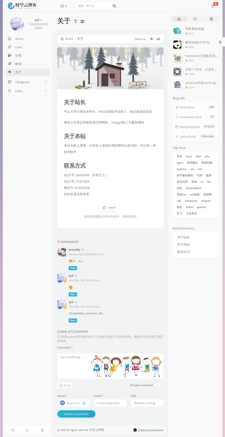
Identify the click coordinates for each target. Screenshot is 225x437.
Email (99, 396)
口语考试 (191, 213)
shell (198, 156)
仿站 (179, 188)
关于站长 (183, 237)
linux (189, 156)
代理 (199, 175)
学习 (179, 213)
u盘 (179, 200)
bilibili (189, 207)
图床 (209, 175)
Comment (65, 347)
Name (62, 396)
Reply (73, 268)
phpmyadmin (194, 188)
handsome (191, 200)
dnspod (205, 200)
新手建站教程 (185, 175)
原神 (194, 181)
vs (202, 181)
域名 (179, 207)
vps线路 (195, 194)
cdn (200, 169)
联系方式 (183, 252)
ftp (208, 181)
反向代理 (182, 181)
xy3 (71, 276)
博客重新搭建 (194, 29)
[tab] (179, 19)
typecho (181, 169)
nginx (180, 162)
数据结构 (207, 162)
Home (66, 39)
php (207, 156)
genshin (201, 207)
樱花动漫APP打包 (197, 42)
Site (133, 396)
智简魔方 (192, 162)
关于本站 (183, 245)
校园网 (207, 194)
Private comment (141, 385)
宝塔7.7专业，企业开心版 (203, 69)
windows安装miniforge (200, 83)
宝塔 (179, 156)
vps (192, 169)
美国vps (181, 194)
